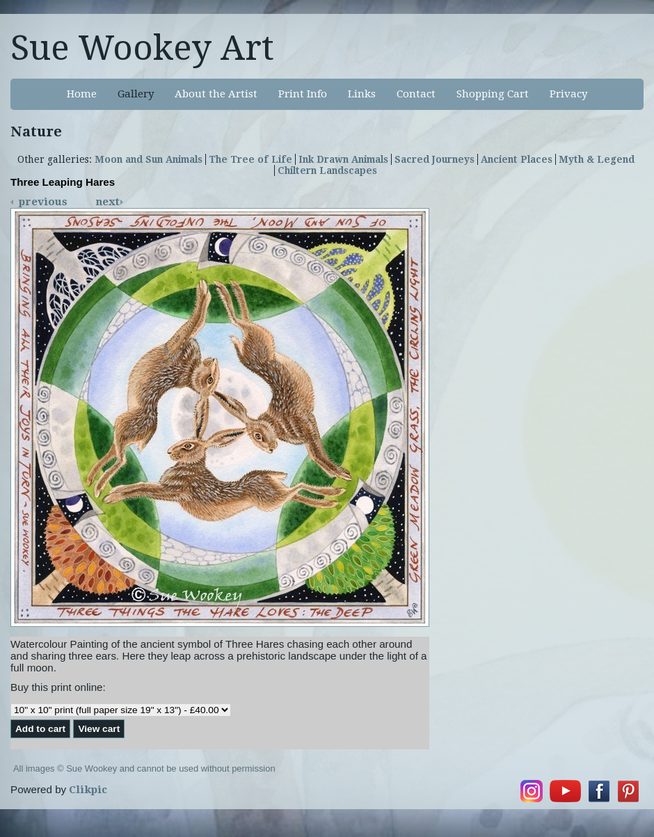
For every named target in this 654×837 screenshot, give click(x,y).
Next (107, 202)
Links (362, 94)
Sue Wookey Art (142, 48)
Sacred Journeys (434, 159)
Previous (43, 202)
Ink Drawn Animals (343, 159)
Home (82, 94)
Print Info (302, 94)
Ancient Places (516, 159)
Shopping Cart (492, 94)
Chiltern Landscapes (327, 170)
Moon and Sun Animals (148, 159)
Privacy (568, 94)
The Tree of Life (250, 159)
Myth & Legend (597, 159)
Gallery (136, 94)
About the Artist (216, 94)
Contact (416, 94)
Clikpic (88, 789)
